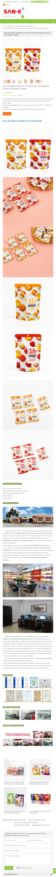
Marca (5, 92)
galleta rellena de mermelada (22, 825)
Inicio (4, 26)
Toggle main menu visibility (53, 20)
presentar (8, 868)
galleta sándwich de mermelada (41, 825)
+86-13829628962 (25, 1)
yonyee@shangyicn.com (11, 1)
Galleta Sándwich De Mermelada (24, 26)
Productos (10, 26)
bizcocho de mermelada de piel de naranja (25, 822)
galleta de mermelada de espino (37, 820)
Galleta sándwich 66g (20, 820)
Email (7, 114)
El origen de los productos (10, 95)
